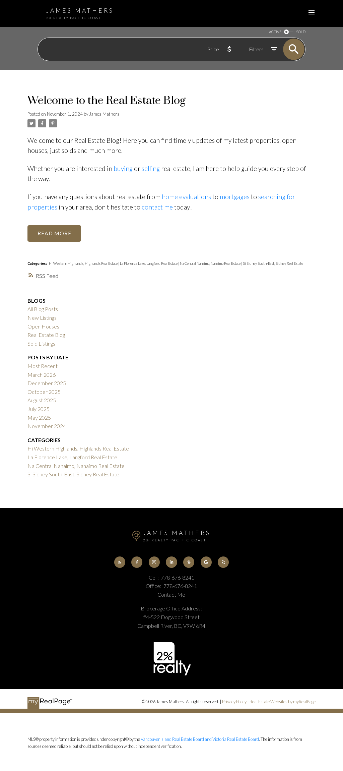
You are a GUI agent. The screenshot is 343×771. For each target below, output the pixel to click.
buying (123, 168)
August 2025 (41, 400)
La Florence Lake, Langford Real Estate (149, 263)
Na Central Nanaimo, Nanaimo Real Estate (210, 263)
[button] (119, 562)
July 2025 (38, 409)
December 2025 (46, 383)
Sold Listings (41, 343)
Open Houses (43, 326)
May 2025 (39, 417)
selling (151, 168)
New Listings (42, 317)
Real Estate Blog (46, 335)
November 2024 (46, 426)
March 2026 (41, 374)
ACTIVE (275, 32)
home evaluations (186, 196)
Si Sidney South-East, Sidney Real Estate (273, 263)
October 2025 (44, 392)
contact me (157, 207)
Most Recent (42, 366)
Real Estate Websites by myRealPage (283, 701)
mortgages (235, 196)
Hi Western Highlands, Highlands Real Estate (83, 263)
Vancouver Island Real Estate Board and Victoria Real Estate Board (200, 739)
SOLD (300, 32)
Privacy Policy (234, 701)
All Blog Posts (42, 309)
